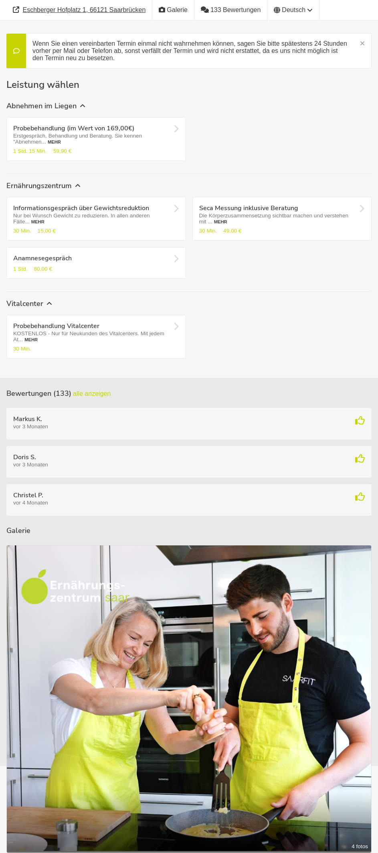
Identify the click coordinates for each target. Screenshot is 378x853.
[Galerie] (173, 10)
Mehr (54, 142)
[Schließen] (362, 44)
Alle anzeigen (92, 393)
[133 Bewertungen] (230, 10)
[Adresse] (79, 10)
